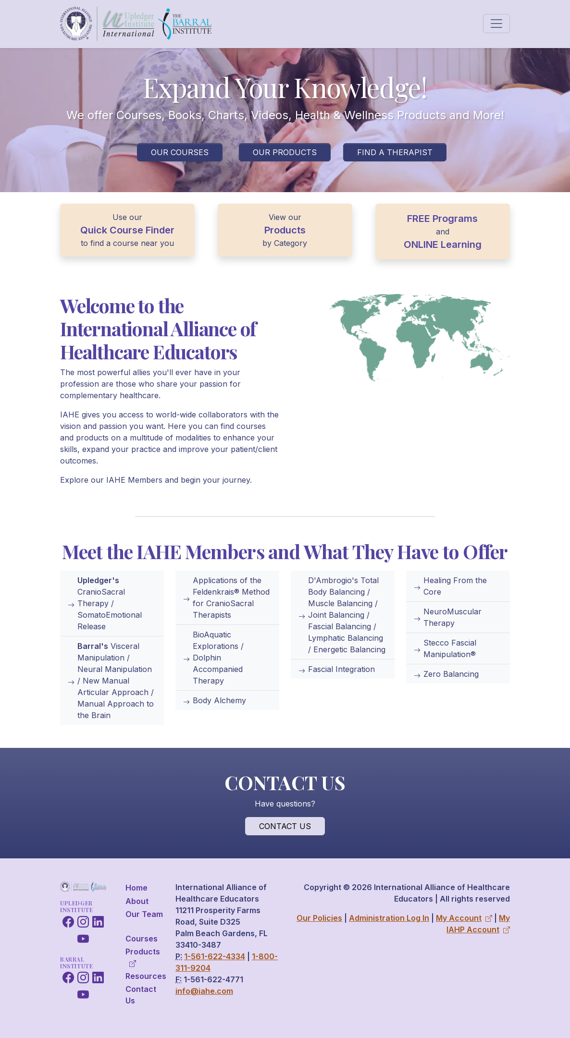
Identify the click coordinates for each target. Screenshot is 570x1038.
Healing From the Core (450, 586)
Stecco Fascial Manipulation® (445, 648)
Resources (145, 976)
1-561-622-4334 (214, 956)
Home (136, 887)
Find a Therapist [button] (395, 152)
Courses (141, 938)
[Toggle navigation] (496, 23)
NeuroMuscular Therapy (448, 617)
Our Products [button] (285, 152)
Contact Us (140, 994)
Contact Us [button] (285, 826)
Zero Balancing (446, 674)
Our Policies (319, 918)
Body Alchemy (214, 700)
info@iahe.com (204, 991)
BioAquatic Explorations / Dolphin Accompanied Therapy (213, 657)
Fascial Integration (336, 669)
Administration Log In (389, 918)
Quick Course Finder (127, 230)
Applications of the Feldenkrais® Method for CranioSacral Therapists (226, 597)
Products (285, 230)
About (137, 901)
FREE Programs (442, 218)
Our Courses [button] (180, 152)
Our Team (144, 914)
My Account (464, 918)
